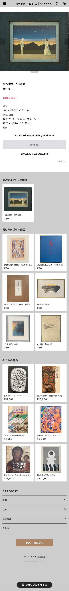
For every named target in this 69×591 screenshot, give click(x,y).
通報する (62, 161)
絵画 (4, 509)
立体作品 (7, 519)
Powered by (34, 561)
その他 (5, 528)
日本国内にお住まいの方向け (34, 153)
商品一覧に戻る (34, 542)
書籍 (4, 500)
